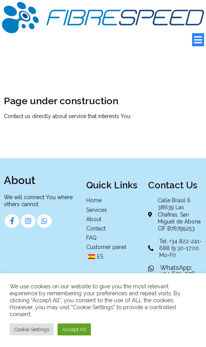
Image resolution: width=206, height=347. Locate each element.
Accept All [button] (74, 329)
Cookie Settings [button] (31, 329)
